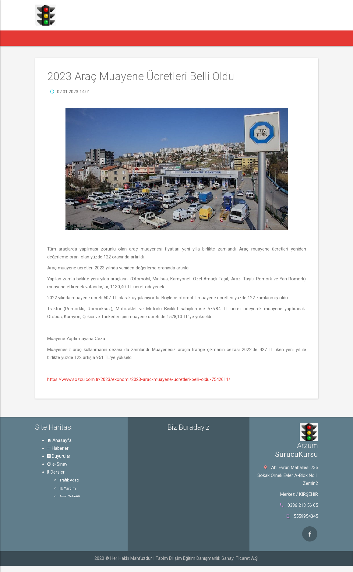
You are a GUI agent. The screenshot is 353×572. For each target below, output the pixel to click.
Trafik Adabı (69, 480)
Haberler (58, 448)
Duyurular (58, 456)
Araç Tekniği (69, 497)
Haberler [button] (74, 38)
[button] (46, 38)
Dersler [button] (171, 38)
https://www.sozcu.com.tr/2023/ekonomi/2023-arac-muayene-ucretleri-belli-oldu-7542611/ (138, 379)
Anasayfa (59, 440)
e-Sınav (57, 464)
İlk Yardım (67, 488)
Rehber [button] (202, 38)
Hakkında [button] (236, 38)
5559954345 (306, 516)
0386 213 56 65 (303, 505)
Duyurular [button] (109, 38)
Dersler (56, 472)
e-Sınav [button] (141, 38)
